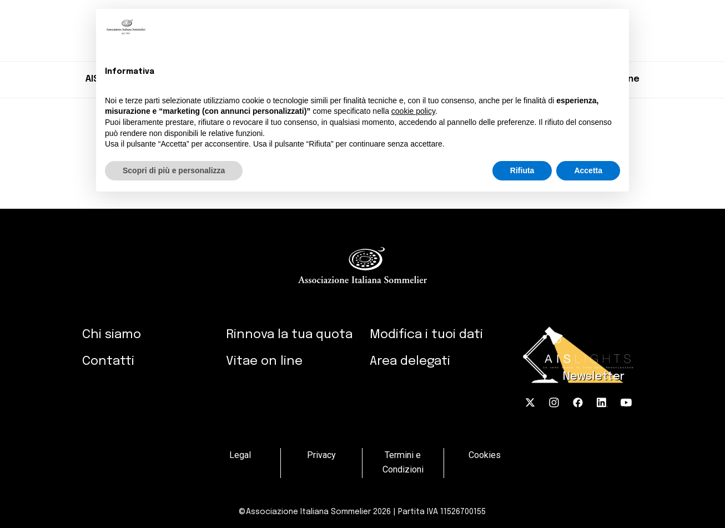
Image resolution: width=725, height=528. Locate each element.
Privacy (321, 455)
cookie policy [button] (413, 111)
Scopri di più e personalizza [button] (174, 170)
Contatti (108, 361)
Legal (240, 455)
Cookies (485, 455)
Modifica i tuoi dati (426, 334)
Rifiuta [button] (522, 170)
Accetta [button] (588, 170)
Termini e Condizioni (403, 462)
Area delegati (410, 361)
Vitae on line (264, 361)
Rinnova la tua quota (289, 334)
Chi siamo (111, 334)
